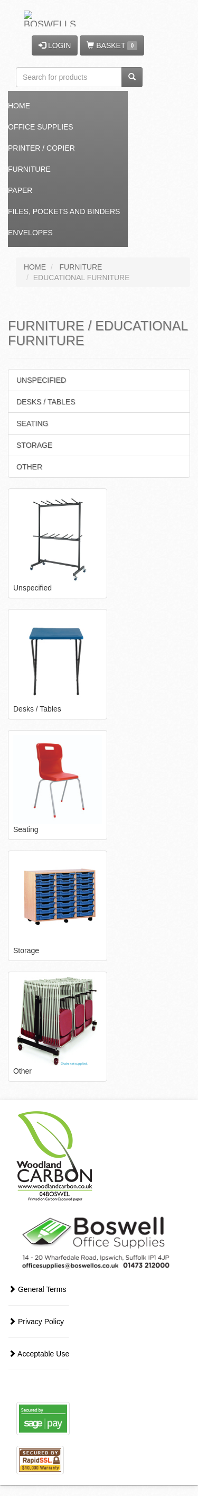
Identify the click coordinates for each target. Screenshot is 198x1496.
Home (19, 105)
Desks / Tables (46, 402)
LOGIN (55, 45)
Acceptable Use (38, 1354)
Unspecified (41, 380)
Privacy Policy (36, 1321)
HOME (35, 267)
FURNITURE (81, 267)
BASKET (112, 45)
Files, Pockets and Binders (64, 211)
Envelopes (30, 232)
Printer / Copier (41, 148)
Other (29, 467)
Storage (34, 445)
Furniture (29, 169)
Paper (20, 190)
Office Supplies (40, 127)
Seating (32, 423)
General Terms (37, 1289)
